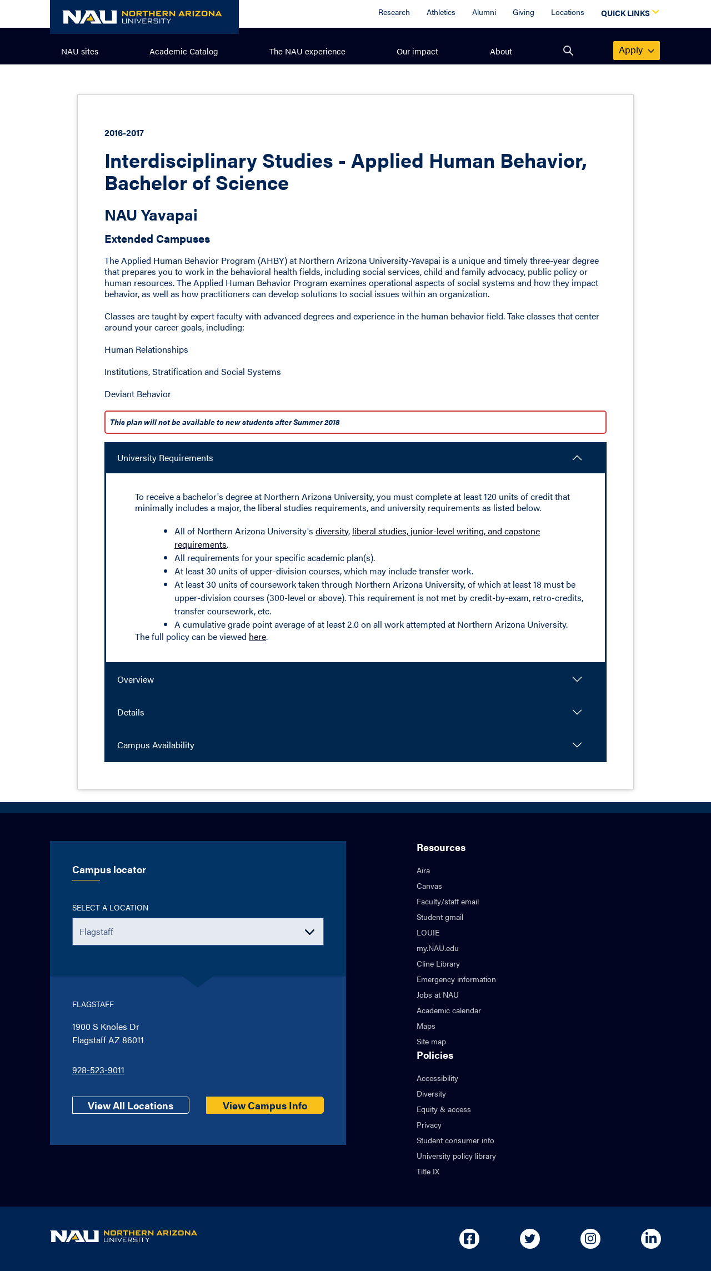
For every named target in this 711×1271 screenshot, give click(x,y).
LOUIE (428, 932)
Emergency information (456, 978)
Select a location (110, 907)
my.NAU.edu (438, 947)
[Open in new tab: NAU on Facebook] (469, 1239)
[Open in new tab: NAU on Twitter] (530, 1239)
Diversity (431, 1093)
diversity (332, 530)
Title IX (428, 1171)
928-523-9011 (98, 1069)
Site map (431, 1041)
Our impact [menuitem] (417, 51)
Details (130, 711)
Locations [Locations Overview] (567, 11)
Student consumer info (455, 1139)
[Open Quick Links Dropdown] (628, 14)
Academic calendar (449, 1009)
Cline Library (438, 963)
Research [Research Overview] (394, 11)
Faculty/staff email (448, 901)
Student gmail (440, 916)
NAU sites (79, 51)
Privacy (429, 1124)
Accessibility (437, 1077)
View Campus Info (265, 1105)
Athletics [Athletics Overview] (441, 11)
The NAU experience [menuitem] (307, 51)
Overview (135, 679)
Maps (426, 1025)
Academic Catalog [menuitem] (183, 51)
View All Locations (130, 1105)
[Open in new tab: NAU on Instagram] (590, 1239)
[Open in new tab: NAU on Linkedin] (651, 1239)
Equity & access (444, 1108)
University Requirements (165, 457)
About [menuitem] (501, 51)
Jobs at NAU (438, 994)
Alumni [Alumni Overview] (484, 11)
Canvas (429, 885)
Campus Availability (155, 744)
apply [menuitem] (637, 49)
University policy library (456, 1155)
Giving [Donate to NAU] (523, 11)
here (257, 636)
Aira (423, 869)
